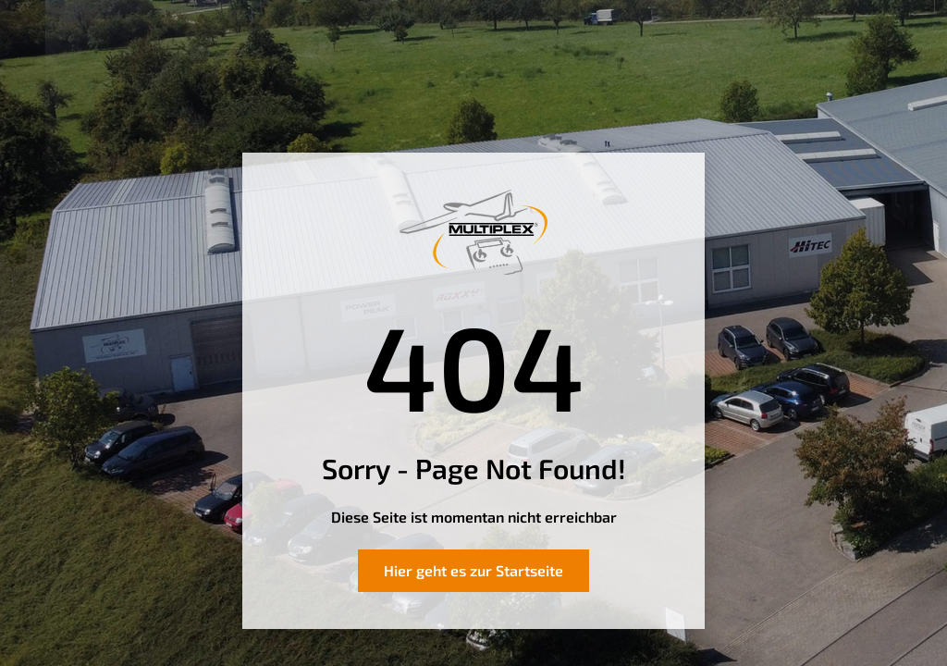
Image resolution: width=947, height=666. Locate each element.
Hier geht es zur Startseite (473, 570)
